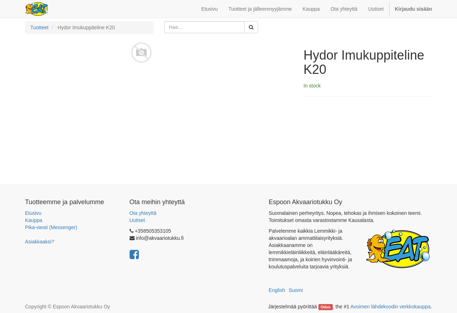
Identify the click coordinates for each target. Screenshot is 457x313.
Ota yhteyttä (143, 213)
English (277, 290)
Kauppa (33, 220)
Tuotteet (39, 27)
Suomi (295, 290)
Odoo (325, 307)
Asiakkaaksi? (39, 241)
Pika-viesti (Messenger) (51, 227)
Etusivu (33, 213)
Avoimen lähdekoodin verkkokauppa (390, 306)
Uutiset (137, 220)
